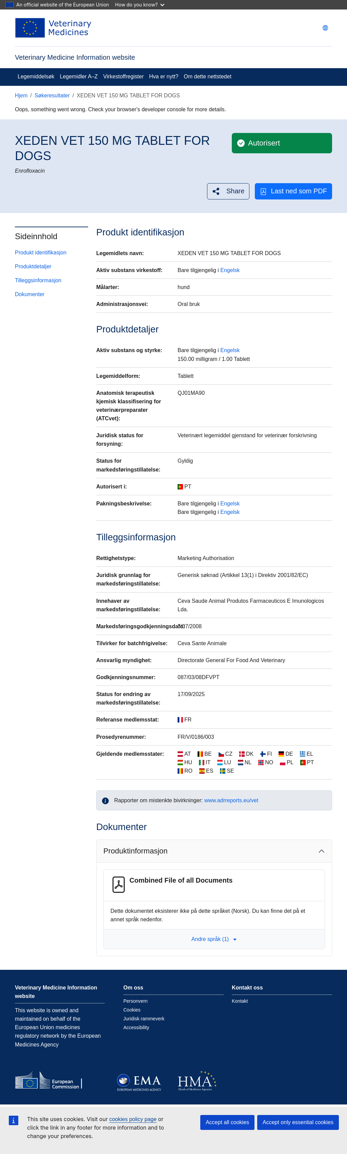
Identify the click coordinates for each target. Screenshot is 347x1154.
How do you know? (140, 4)
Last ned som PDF (293, 191)
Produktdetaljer (33, 266)
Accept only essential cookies (298, 1122)
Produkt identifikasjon (40, 252)
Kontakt (240, 1001)
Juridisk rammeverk (143, 1018)
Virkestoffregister (123, 76)
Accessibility (136, 1027)
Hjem (21, 95)
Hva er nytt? (163, 76)
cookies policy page (133, 1119)
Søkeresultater (52, 95)
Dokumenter (29, 294)
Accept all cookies (227, 1122)
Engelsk (230, 270)
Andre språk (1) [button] (214, 939)
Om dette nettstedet (207, 76)
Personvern (135, 1001)
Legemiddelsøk (36, 76)
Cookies (132, 1010)
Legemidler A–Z (79, 76)
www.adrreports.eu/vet (231, 800)
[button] (228, 191)
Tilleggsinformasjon (38, 280)
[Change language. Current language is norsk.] (325, 28)
